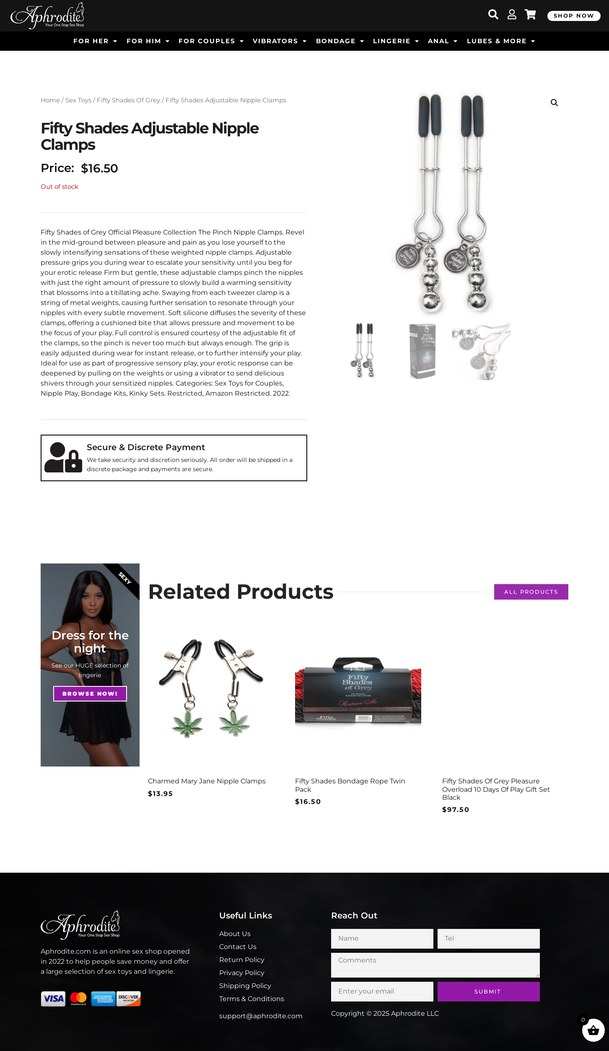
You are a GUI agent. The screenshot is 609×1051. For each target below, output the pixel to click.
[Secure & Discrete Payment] (63, 457)
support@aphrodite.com (261, 1016)
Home (50, 100)
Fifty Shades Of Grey (128, 100)
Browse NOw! (90, 693)
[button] (554, 102)
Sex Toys (78, 100)
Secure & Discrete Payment (146, 447)
